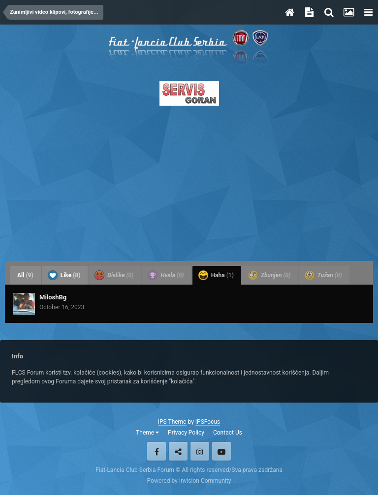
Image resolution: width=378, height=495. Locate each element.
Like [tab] (64, 275)
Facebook (156, 451)
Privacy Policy (186, 432)
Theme (147, 432)
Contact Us (227, 432)
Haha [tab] (216, 275)
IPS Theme (172, 421)
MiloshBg (52, 297)
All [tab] (25, 275)
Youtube (221, 451)
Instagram (199, 451)
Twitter (178, 451)
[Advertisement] (189, 180)
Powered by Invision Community (189, 480)
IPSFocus (207, 421)
